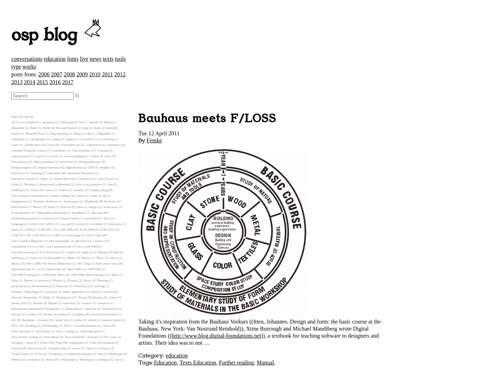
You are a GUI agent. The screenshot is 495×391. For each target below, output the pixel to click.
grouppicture (19, 201)
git (104, 195)
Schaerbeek (109, 308)
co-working (106, 139)
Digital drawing (48, 167)
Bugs (77, 133)
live (84, 59)
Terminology (50, 325)
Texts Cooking (65, 331)
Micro (100, 258)
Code (14, 145)
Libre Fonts (94, 235)
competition (93, 145)
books (109, 128)
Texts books (42, 331)
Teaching (30, 325)
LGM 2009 (87, 229)
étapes (44, 178)
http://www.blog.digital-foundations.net (216, 336)
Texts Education (198, 363)
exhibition (85, 178)
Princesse (62, 286)
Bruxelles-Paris (34, 133)
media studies (52, 258)
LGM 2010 (106, 229)
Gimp (93, 195)
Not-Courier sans (106, 263)
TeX (66, 325)
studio (78, 320)
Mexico (86, 258)
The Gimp (110, 337)
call (88, 133)
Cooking (102, 150)
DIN (91, 167)
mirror (114, 258)
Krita (106, 218)
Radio (46, 297)
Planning (102, 280)
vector (76, 348)
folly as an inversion (89, 184)
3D (13, 122)
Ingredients (78, 212)
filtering (29, 184)
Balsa (107, 122)
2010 (94, 74)
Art (81, 122)
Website (16, 359)
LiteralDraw (18, 246)
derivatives (66, 162)
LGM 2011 (18, 235)
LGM (28, 229)
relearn (113, 297)
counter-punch (20, 156)
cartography (37, 139)
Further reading (236, 363)
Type (59, 342)
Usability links (57, 348)
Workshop (67, 359)
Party (14, 280)
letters (15, 229)
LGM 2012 (39, 235)
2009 (82, 74)
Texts (106, 325)
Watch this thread (79, 354)
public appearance (74, 292)
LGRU (56, 235)
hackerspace (71, 201)
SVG (14, 325)
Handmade (91, 201)
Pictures (72, 280)
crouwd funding (74, 156)
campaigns (18, 139)
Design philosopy (90, 162)
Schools (16, 314)
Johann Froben (69, 218)
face (112, 178)
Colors (50, 145)
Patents (28, 280)
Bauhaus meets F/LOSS (207, 119)
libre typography (59, 241)
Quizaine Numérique (24, 297)
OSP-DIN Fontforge (23, 275)
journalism (91, 218)
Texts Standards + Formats (81, 337)
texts (108, 59)
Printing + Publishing (24, 292)
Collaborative (32, 145)
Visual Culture (20, 354)
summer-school (111, 320)
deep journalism (44, 162)
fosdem (63, 190)
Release (37, 303)
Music (15, 263)
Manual (265, 363)
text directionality (86, 325)
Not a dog (83, 263)
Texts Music (51, 337)
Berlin (46, 128)
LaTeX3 (49, 224)
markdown (18, 258)
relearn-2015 (19, 303)
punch (95, 292)
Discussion (18, 173)
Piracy (87, 280)
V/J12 (39, 354)
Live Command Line (58, 246)
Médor (71, 258)
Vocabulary (55, 354)
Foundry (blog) (98, 190)
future (80, 195)
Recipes (98, 297)
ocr (39, 269)
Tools (43, 342)
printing (100, 286)
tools (120, 59)
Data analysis (19, 162)
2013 (17, 82)
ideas (80, 207)
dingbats (105, 167)
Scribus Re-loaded (55, 314)
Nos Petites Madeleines (57, 263)
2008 (69, 74)
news (95, 59)
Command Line (70, 145)
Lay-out (66, 224)
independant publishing (51, 212)
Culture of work (100, 156)
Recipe (83, 297)
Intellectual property (24, 218)
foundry (79, 190)
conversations (26, 59)
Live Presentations (22, 252)
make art (86, 252)
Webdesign (116, 354)
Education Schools (23, 178)
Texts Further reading (24, 337)
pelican (42, 280)
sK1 (13, 320)
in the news (110, 207)
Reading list (63, 297)
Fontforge (17, 190)
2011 (107, 74)
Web (100, 354)
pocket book (18, 286)
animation (48, 122)
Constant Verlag (21, 150)
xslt (117, 359)
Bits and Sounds (66, 128)
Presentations (40, 286)
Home (51, 207)
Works (50, 359)
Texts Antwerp (20, 331)
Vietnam (104, 348)
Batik (33, 128)
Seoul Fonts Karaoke (104, 314)
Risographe (52, 308)
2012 (120, 74)
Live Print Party (50, 252)
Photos (57, 280)
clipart (69, 139)
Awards (93, 122)
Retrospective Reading (25, 308)
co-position (86, 139)
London (70, 252)
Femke (154, 140)
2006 (43, 74)
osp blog (57, 35)
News (30, 263)
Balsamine (17, 128)
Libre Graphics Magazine (27, 241)
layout (80, 224)
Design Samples (21, 167)
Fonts (34, 190)
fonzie (49, 190)
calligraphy (103, 133)
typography (77, 342)
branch (15, 133)
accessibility (28, 122)
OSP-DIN (94, 269)
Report (52, 303)
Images (93, 207)
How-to (66, 207)
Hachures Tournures (45, 201)
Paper (115, 275)
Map (116, 252)
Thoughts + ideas (22, 342)
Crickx (54, 156)
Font (110, 184)
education (55, 59)
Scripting (78, 314)
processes (51, 292)
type (16, 67)
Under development (101, 342)
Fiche (14, 184)
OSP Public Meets (53, 275)
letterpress (115, 224)
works (29, 67)
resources (103, 303)
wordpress (33, 359)
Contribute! (59, 150)
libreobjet (81, 241)
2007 (56, 74)
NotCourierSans (21, 269)
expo (100, 178)
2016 (55, 82)
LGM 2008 (65, 229)
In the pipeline (20, 212)
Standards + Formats (35, 320)
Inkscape (96, 212)
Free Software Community (27, 195)
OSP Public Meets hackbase (88, 275)
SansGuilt (90, 308)
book (97, 128)
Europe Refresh (63, 178)
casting (55, 139)
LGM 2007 (44, 229)
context (41, 150)
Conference (113, 145)
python (109, 292)
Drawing (36, 173)
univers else (35, 348)
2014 (29, 82)
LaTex (33, 224)
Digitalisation (74, 167)
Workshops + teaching (93, 359)
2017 (67, 82)
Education (165, 363)
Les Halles (96, 224)
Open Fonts (54, 269)
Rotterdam (71, 308)
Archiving (66, 122)
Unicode (16, 348)
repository (69, 303)
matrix (34, 258)
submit (92, 320)
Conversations (81, 150)
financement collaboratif (55, 184)
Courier (39, 156)
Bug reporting (59, 133)
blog (85, 128)
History (37, 207)
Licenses (98, 241)
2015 (42, 82)
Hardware (110, 201)
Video (89, 348)
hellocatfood (19, 207)
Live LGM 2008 (87, 246)
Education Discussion (80, 173)
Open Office (75, 269)
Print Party (80, 286)
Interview (48, 218)
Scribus (31, 314)
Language (17, 224)
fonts (72, 59)
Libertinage (73, 235)
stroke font (61, 320)
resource (86, 303)
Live (35, 246)
